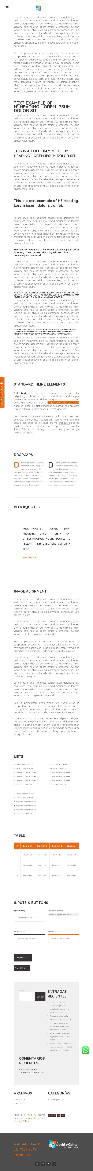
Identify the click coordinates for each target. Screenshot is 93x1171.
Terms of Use (32, 1118)
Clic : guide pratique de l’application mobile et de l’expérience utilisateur (59, 1026)
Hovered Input (19, 932)
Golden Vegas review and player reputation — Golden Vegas (60, 1036)
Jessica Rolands (29, 557)
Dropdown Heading (55, 911)
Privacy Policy (21, 1121)
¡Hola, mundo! (38, 1073)
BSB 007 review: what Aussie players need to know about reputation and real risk (61, 1047)
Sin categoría (55, 1099)
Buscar (22, 991)
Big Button (22, 957)
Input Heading (19, 911)
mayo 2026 (20, 1099)
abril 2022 (20, 1103)
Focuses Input (53, 932)
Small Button (21, 968)
